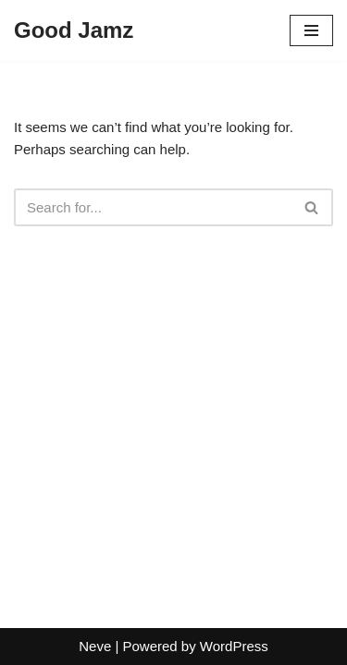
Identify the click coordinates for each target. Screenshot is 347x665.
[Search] (152, 207)
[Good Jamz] (73, 30)
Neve (95, 646)
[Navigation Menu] (311, 30)
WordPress (234, 646)
